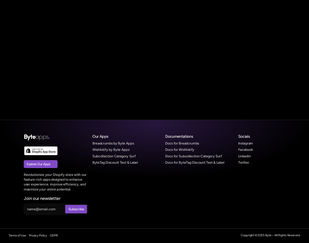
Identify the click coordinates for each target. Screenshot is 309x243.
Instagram (245, 143)
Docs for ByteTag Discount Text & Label (194, 162)
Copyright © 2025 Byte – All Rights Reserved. (270, 235)
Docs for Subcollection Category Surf (193, 156)
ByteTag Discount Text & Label (115, 162)
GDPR (54, 235)
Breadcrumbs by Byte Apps (113, 143)
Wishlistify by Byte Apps (110, 150)
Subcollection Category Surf (114, 156)
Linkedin (244, 156)
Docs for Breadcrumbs (182, 143)
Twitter (243, 162)
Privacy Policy (38, 235)
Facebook (245, 150)
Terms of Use (17, 235)
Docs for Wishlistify (179, 150)
